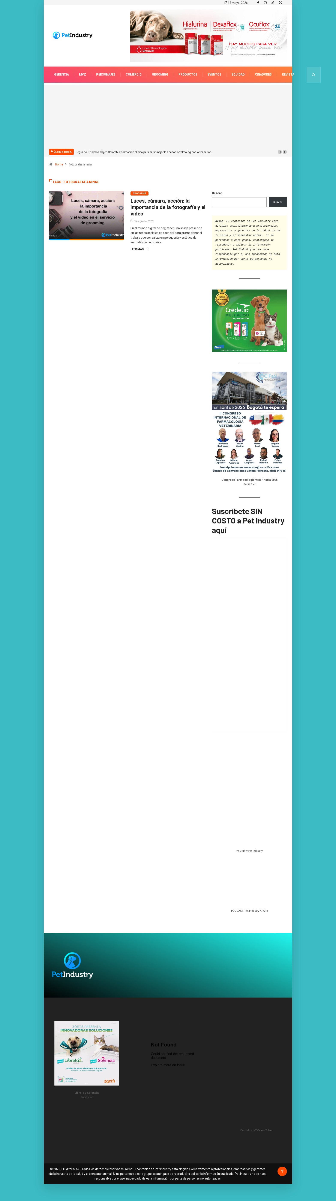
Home (59, 164)
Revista (288, 74)
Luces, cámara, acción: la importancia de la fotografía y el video (168, 207)
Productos (187, 74)
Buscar (217, 193)
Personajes (106, 74)
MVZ (82, 74)
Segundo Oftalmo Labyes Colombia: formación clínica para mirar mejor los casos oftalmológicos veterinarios (143, 151)
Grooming (160, 74)
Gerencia (61, 74)
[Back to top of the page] (282, 1171)
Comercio (134, 74)
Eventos (214, 74)
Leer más (139, 248)
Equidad (238, 74)
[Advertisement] (168, 119)
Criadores (263, 74)
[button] (280, 152)
